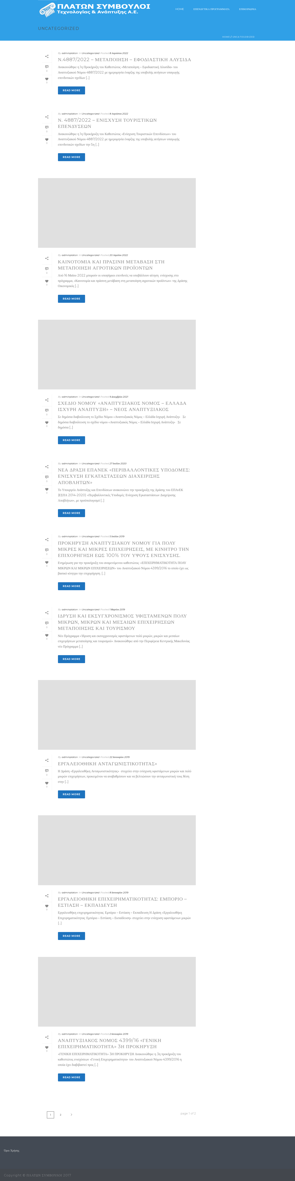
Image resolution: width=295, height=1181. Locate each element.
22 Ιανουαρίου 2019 (119, 757)
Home (179, 9)
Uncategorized (243, 37)
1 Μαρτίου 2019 (117, 609)
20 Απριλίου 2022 (119, 255)
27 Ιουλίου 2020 (118, 463)
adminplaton (70, 53)
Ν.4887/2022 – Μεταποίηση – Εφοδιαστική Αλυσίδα (124, 59)
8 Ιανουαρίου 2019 (119, 892)
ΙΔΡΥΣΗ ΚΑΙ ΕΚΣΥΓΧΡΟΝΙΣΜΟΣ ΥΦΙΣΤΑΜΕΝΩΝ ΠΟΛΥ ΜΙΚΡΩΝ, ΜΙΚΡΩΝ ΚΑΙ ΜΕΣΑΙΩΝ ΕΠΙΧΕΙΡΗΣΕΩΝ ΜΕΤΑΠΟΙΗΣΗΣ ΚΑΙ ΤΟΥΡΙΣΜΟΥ (122, 622)
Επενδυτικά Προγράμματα (211, 9)
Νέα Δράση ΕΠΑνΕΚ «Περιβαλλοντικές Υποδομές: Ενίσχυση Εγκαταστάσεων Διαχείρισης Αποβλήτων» (124, 476)
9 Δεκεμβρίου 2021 (119, 396)
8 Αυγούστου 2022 (119, 53)
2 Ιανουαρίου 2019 (119, 1033)
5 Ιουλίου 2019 (117, 536)
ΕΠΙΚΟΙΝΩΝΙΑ (247, 9)
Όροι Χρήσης (11, 1150)
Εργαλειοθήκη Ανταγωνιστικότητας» (107, 763)
